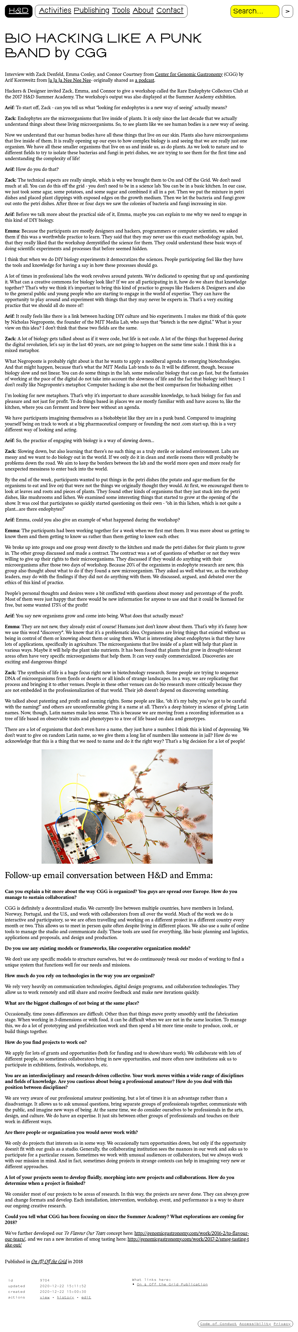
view (45, 1297)
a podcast (144, 80)
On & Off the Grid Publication (172, 1284)
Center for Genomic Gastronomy (189, 74)
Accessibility (255, 1323)
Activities (55, 11)
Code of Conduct (218, 1323)
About (143, 11)
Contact (170, 11)
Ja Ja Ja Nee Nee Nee (69, 80)
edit (86, 1297)
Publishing (92, 11)
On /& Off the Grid (49, 1262)
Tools (121, 11)
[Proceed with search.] (287, 11)
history (65, 1297)
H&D (19, 11)
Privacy (282, 1323)
